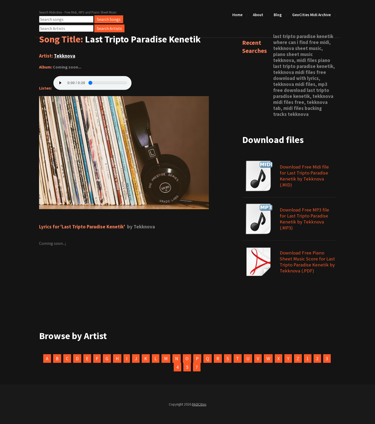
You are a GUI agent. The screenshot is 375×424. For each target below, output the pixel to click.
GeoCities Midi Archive (311, 14)
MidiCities (199, 404)
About (258, 14)
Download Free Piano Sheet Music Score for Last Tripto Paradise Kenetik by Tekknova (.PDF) (307, 262)
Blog (278, 14)
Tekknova (64, 56)
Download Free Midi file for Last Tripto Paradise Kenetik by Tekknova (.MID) (304, 176)
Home (237, 14)
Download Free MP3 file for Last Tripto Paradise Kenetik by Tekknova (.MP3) (304, 219)
